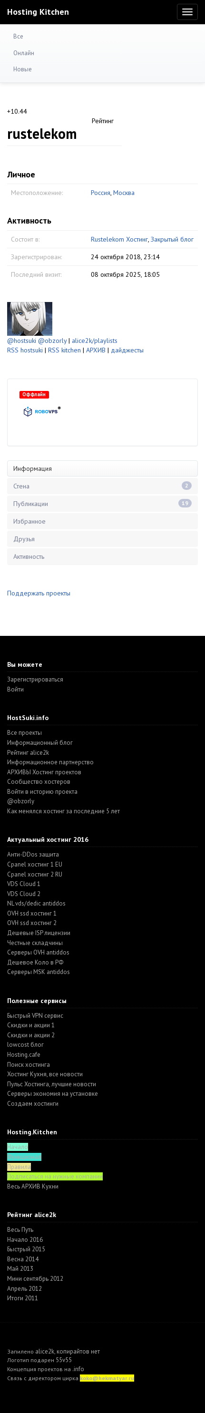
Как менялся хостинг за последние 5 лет (63, 811)
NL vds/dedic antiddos (36, 903)
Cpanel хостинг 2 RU (34, 874)
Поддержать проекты (38, 593)
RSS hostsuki (25, 350)
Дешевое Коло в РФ (35, 962)
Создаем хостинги (33, 1104)
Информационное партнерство (50, 762)
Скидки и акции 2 (31, 1035)
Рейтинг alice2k (28, 753)
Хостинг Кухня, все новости (45, 1074)
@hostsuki (21, 340)
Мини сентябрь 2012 (35, 1279)
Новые (22, 69)
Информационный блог (40, 743)
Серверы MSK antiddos (38, 972)
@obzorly (52, 340)
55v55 (64, 1360)
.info (78, 1369)
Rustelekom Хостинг (119, 239)
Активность (28, 556)
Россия (100, 192)
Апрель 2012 (24, 1289)
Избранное (29, 521)
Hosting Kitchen (38, 11)
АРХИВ (96, 350)
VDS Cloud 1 (23, 884)
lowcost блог (25, 1045)
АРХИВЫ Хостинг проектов (44, 772)
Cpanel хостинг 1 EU (34, 864)
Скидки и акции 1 (31, 1025)
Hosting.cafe (23, 1055)
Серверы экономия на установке (52, 1094)
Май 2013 (20, 1269)
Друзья (24, 539)
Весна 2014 (23, 1259)
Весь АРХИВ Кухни (33, 1186)
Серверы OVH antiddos (38, 952)
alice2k (44, 1351)
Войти (15, 689)
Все (18, 36)
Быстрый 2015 (26, 1249)
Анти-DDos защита (33, 854)
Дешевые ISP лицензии (38, 933)
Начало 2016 (25, 1240)
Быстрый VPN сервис (35, 1016)
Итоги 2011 (22, 1298)
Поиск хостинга (28, 1065)
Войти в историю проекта (42, 792)
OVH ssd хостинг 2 (32, 923)
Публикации (102, 503)
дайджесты (127, 350)
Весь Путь (20, 1230)
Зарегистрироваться (35, 679)
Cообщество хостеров (38, 782)
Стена (102, 485)
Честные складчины (35, 943)
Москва (124, 192)
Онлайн (23, 53)
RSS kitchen (64, 350)
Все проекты (24, 733)
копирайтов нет (78, 1351)
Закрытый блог (172, 239)
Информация (32, 468)
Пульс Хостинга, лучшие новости (51, 1084)
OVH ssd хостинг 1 (32, 913)
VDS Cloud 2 (23, 894)
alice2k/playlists (94, 340)
